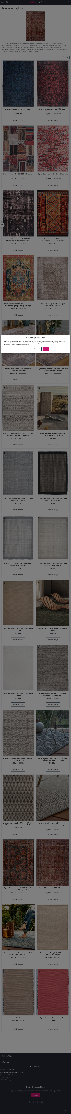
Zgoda (46, 349)
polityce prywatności (23, 344)
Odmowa (37, 349)
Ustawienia (27, 349)
